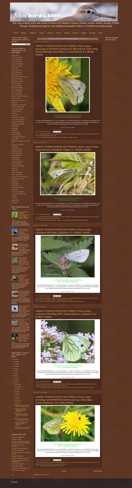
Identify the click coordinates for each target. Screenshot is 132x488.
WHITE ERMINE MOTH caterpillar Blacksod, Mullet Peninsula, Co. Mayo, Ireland (24, 294)
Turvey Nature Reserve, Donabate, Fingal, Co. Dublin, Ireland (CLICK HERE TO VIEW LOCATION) (64, 220)
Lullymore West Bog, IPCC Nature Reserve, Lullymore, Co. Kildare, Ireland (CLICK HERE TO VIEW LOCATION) (67, 387)
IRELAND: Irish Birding (17, 456)
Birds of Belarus (15, 72)
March (16, 389)
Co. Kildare (84, 298)
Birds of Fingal (15, 89)
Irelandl (37, 135)
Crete (13, 113)
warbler (13, 202)
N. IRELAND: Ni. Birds (17, 466)
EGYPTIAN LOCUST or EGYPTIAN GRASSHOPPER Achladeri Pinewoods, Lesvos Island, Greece (24, 323)
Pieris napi (53, 135)
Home (16, 33)
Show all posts (83, 38)
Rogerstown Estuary (16, 187)
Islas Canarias (15, 163)
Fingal (90, 216)
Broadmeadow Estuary (17, 100)
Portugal (92, 33)
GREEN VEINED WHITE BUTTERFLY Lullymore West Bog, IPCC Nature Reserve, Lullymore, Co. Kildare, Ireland (65, 314)
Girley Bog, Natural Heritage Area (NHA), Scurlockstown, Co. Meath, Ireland (58, 137)
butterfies (48, 298)
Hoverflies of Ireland (16, 144)
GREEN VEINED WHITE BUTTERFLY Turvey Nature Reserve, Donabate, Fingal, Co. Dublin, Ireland (67, 148)
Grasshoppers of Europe (17, 136)
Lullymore (54, 300)
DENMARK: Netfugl (16, 439)
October (17, 403)
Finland (50, 33)
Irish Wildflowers (16, 161)
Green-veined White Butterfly (88, 134)
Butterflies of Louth (64, 462)
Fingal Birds (14, 132)
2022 (14, 382)
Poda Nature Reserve (17, 178)
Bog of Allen (42, 298)
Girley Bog (77, 134)
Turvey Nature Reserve (17, 193)
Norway (75, 33)
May (16, 394)
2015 (14, 366)
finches (13, 198)
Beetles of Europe (16, 64)
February (17, 387)
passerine (14, 200)
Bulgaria (33, 33)
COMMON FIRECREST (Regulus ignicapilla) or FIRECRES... (20, 410)
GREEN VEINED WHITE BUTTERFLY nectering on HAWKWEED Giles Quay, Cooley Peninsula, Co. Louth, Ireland (64, 399)
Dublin (86, 216)
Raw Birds (43, 131)
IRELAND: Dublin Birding (18, 450)
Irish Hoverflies (15, 155)
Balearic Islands (15, 59)
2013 (14, 361)
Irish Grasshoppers (16, 153)
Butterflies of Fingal (69, 216)
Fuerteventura (15, 134)
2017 (14, 371)
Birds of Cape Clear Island (18, 76)
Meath (48, 135)
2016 (14, 368)
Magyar (13, 168)
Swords (13, 189)
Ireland (66, 33)
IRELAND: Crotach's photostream (20, 448)
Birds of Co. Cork (16, 79)
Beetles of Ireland (16, 66)
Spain (101, 33)
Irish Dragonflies (16, 151)
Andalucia (14, 55)
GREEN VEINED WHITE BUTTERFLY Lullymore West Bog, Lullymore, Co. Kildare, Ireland (63, 231)
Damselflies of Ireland (17, 117)
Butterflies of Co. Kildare (17, 104)
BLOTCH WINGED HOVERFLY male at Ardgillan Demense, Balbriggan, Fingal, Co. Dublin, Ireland (20, 216)
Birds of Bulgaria (16, 74)
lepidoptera (43, 385)
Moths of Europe (16, 172)
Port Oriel (14, 183)
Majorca (14, 170)
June (16, 396)
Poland (83, 33)
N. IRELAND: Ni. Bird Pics (18, 463)
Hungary (14, 146)
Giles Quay (86, 462)
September (17, 401)
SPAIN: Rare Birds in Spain (18, 470)
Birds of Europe (15, 87)
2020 (14, 378)
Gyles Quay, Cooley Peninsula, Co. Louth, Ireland (52, 465)
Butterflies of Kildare (70, 134)
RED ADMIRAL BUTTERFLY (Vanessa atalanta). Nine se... (22, 419)
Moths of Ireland (15, 174)
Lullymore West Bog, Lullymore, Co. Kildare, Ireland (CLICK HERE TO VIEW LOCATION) (61, 301)
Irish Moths (14, 157)
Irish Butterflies (43, 135)
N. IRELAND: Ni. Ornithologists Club (20, 468)
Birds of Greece (15, 91)
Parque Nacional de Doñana (18, 176)
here (65, 117)
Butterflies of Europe (49, 134)
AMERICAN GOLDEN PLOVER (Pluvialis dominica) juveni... (22, 406)
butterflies (41, 134)
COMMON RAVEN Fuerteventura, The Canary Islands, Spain (24, 232)
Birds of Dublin (15, 70)
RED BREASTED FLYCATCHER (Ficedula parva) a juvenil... (22, 428)
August (16, 398)
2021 (14, 380)
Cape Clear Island (16, 109)
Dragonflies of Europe (17, 121)
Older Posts (98, 471)
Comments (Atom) (44, 474)
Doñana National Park (17, 119)
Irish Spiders (15, 159)
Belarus (23, 33)
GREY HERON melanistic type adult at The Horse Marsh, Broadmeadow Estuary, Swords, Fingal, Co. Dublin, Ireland (21, 338)
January (17, 384)
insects (87, 384)
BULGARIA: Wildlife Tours (18, 437)
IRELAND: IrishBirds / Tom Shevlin (20, 458)
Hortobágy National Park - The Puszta (21, 141)
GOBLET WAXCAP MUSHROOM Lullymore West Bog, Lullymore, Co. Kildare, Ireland (24, 278)
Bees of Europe (15, 61)
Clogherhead (15, 111)
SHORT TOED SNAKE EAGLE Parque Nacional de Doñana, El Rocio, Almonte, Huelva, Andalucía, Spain (24, 309)
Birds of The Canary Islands (18, 96)
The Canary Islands (16, 191)
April (16, 391)
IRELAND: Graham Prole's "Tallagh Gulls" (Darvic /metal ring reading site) (21, 442)
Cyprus (41, 33)
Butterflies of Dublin (49, 216)
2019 (14, 375)
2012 (14, 359)
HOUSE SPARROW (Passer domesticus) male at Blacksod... (21, 424)
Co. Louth (71, 462)
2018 (14, 373)
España (13, 128)
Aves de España (16, 57)
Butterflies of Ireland (60, 134)
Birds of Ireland (15, 94)
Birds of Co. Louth (16, 81)
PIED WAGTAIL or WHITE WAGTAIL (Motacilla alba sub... (21, 415)
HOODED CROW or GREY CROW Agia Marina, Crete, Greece (24, 246)
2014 (14, 364)
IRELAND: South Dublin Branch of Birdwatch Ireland (20, 461)
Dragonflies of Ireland (17, 124)
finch (13, 196)
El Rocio (14, 126)
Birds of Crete (15, 83)
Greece (58, 33)
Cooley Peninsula (79, 462)
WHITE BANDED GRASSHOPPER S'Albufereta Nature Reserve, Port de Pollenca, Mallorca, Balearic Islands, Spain (20, 261)
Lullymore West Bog (62, 300)
